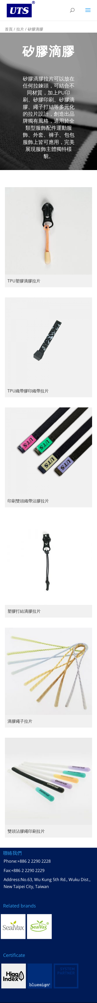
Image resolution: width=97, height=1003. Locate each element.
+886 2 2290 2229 (27, 870)
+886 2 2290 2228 (34, 861)
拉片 (20, 29)
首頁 (9, 29)
